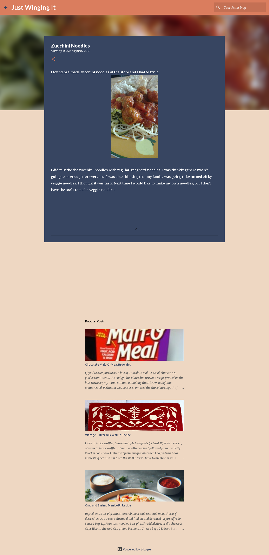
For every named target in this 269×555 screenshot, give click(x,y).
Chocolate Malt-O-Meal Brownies (108, 364)
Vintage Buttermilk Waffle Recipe (108, 435)
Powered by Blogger (134, 549)
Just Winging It (34, 7)
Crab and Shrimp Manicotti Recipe (108, 505)
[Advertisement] (134, 277)
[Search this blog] (244, 7)
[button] (53, 59)
